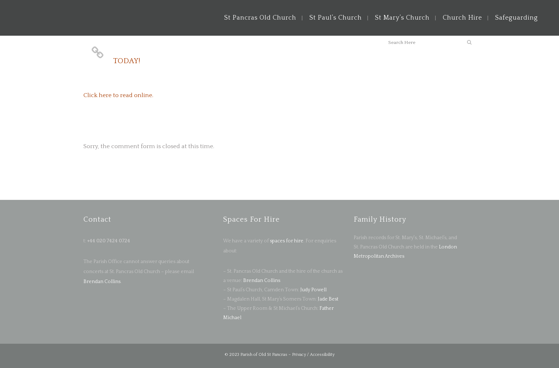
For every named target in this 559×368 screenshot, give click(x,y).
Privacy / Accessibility (313, 354)
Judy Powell (313, 290)
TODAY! (126, 61)
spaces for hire (286, 241)
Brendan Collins (101, 281)
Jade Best (328, 299)
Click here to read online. (118, 95)
